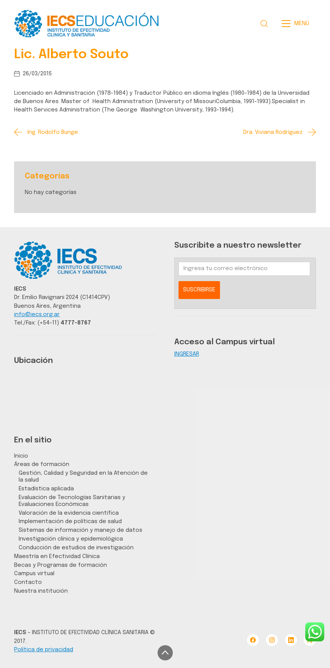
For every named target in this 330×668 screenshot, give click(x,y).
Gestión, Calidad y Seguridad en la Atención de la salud (83, 476)
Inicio (21, 456)
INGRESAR (186, 354)
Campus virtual (34, 573)
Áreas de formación (41, 464)
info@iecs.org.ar (37, 314)
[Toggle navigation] (297, 23)
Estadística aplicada (46, 488)
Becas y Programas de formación (60, 565)
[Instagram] (272, 640)
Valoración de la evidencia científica (69, 513)
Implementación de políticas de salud (70, 521)
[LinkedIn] (291, 640)
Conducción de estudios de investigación (76, 547)
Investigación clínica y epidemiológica (71, 539)
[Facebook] (253, 640)
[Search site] (264, 23)
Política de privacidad (43, 649)
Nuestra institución (41, 591)
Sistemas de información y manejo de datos (80, 530)
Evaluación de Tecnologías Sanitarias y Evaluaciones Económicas (72, 501)
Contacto (28, 582)
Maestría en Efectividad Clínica (57, 556)
